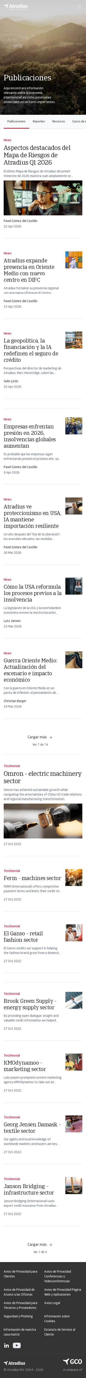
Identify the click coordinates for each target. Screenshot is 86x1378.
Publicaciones (16, 121)
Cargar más (40, 737)
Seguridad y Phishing (18, 1316)
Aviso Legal (52, 1303)
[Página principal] (16, 7)
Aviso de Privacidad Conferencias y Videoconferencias (57, 1276)
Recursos (58, 121)
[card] (43, 184)
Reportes (39, 121)
